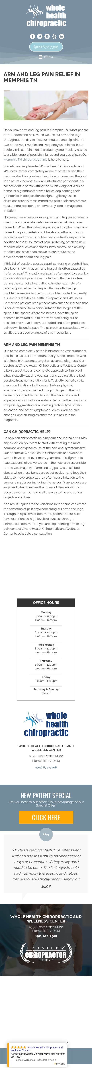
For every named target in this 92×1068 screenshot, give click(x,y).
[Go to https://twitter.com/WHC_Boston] (39, 37)
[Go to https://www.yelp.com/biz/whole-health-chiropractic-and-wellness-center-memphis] (54, 37)
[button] (46, 817)
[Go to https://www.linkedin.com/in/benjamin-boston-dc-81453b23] (61, 37)
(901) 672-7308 (46, 767)
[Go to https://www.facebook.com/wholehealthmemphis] (32, 37)
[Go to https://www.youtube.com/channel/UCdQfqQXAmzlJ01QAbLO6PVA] (47, 37)
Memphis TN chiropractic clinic (25, 159)
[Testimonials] (46, 864)
